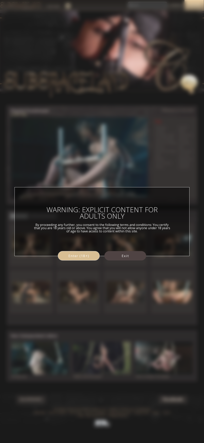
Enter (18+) (78, 255)
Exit (125, 255)
